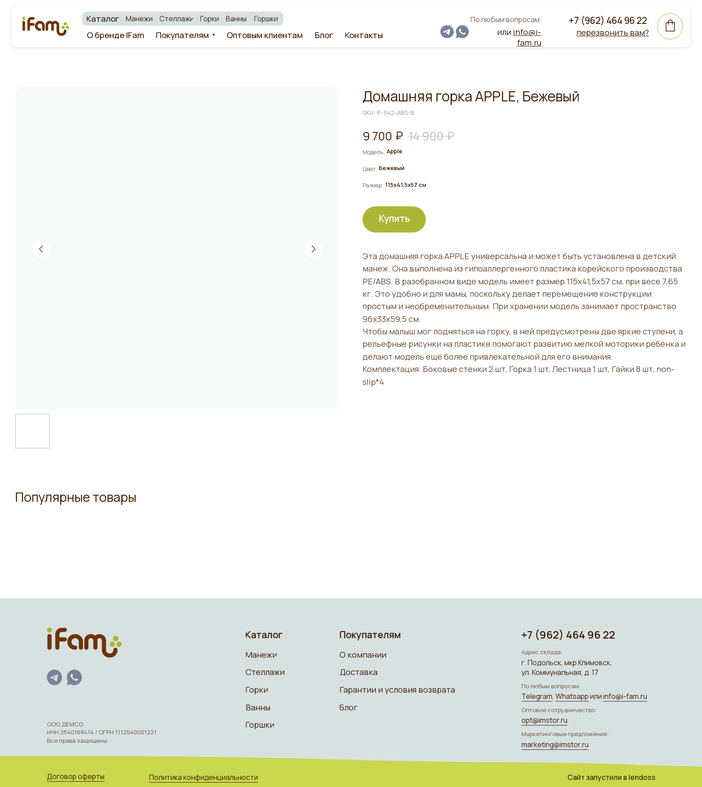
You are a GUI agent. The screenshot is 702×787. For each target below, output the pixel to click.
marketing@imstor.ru (549, 743)
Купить (394, 218)
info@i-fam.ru (619, 695)
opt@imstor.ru (538, 719)
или (513, 36)
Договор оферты (75, 774)
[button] (606, 32)
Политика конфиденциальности (201, 775)
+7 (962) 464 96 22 (601, 19)
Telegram (531, 695)
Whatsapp (566, 695)
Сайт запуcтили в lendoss (605, 775)
